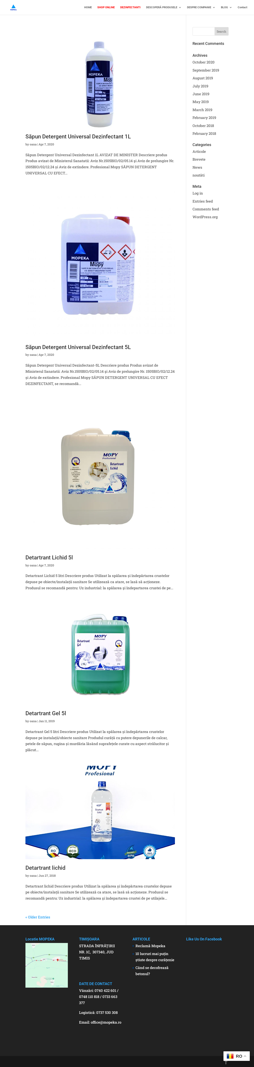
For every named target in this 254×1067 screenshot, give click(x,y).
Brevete (199, 159)
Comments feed (206, 209)
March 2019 (202, 109)
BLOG (224, 7)
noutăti (199, 175)
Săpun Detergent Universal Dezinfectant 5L (78, 347)
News (197, 167)
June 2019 (201, 93)
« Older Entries (37, 917)
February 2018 (204, 133)
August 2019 (203, 78)
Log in (198, 193)
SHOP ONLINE (106, 7)
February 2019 (204, 117)
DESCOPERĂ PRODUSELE (161, 7)
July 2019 (200, 86)
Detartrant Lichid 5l (49, 557)
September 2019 (206, 70)
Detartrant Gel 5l (45, 713)
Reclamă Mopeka (150, 945)
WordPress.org (205, 216)
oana (33, 144)
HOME (88, 7)
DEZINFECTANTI (130, 7)
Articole (199, 151)
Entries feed (203, 201)
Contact (242, 7)
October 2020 (204, 62)
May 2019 (201, 101)
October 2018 (203, 125)
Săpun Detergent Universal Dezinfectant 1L (78, 136)
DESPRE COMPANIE (199, 7)
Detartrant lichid (45, 868)
